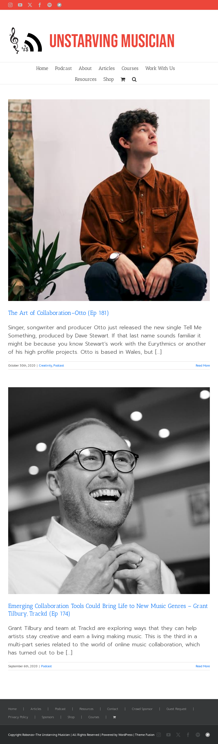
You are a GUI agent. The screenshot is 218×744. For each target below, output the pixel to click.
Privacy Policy (18, 717)
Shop (71, 717)
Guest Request (176, 709)
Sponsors (48, 717)
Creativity (45, 365)
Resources (86, 709)
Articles (35, 709)
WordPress (125, 735)
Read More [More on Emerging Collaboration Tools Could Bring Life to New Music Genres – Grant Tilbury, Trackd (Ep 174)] (203, 666)
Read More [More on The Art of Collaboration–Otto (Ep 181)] (203, 365)
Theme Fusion (145, 735)
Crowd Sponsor (142, 709)
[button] (134, 78)
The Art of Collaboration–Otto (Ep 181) (58, 312)
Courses (93, 717)
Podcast (58, 365)
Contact (112, 709)
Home (12, 709)
